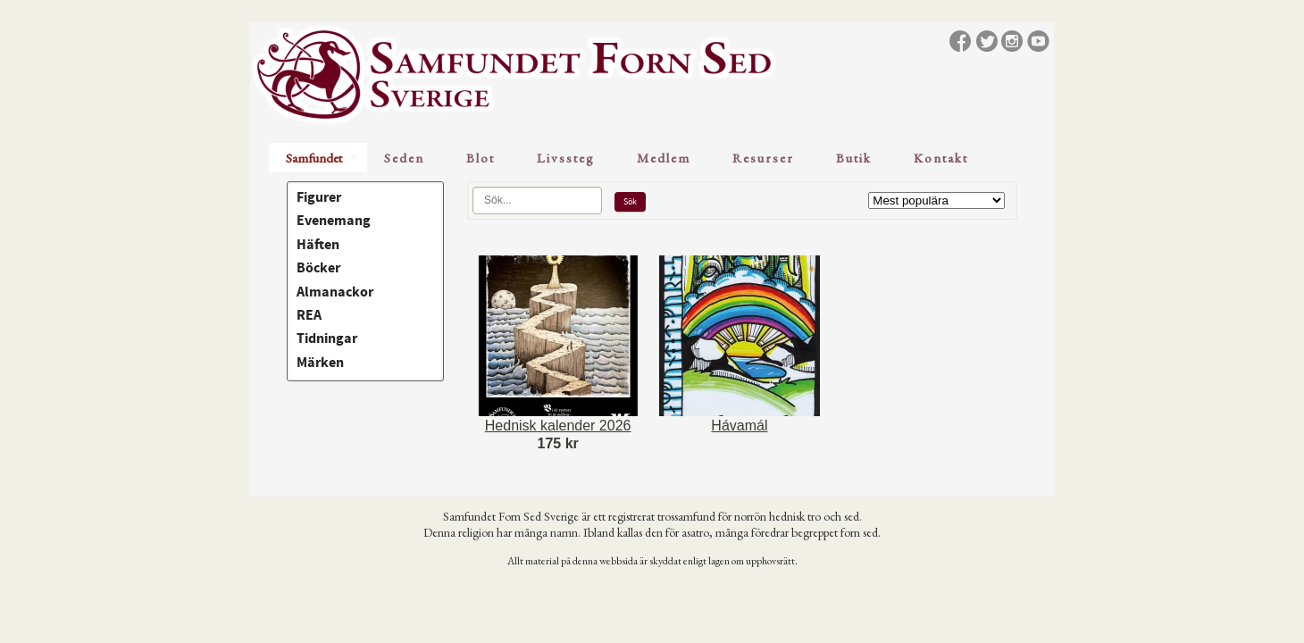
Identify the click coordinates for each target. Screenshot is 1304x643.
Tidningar (327, 338)
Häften (318, 245)
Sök (630, 201)
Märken (320, 362)
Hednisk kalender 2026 (558, 425)
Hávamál (739, 425)
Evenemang (334, 220)
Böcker (318, 268)
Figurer (319, 197)
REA (309, 315)
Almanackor (335, 292)
